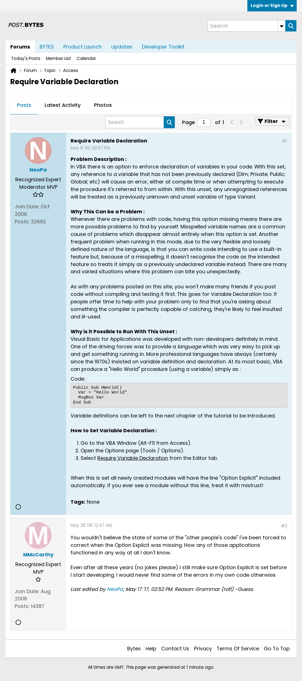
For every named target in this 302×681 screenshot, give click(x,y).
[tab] (24, 105)
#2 (284, 526)
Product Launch (82, 46)
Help (151, 648)
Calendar (86, 58)
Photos (103, 105)
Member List (58, 58)
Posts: (22, 221)
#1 (284, 141)
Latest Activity (63, 105)
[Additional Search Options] (282, 26)
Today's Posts (25, 58)
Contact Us (175, 648)
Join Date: (27, 206)
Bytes (134, 648)
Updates (121, 46)
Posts (24, 105)
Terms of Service (238, 648)
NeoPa (115, 589)
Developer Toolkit (163, 46)
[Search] (246, 26)
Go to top (277, 648)
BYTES (47, 46)
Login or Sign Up (272, 5)
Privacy (203, 648)
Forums (20, 46)
